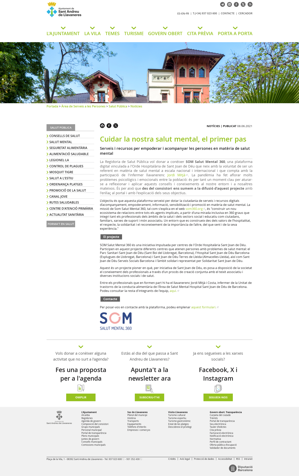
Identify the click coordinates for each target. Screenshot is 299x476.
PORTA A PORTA (235, 33)
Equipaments (134, 423)
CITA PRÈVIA (200, 33)
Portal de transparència (93, 432)
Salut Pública (118, 106)
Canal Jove (58, 196)
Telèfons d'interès (136, 426)
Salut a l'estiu (61, 178)
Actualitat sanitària (66, 215)
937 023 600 (115, 459)
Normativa (215, 438)
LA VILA (92, 33)
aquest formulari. (203, 307)
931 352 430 (133, 459)
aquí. (173, 291)
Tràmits (214, 418)
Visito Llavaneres (178, 412)
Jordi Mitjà (176, 175)
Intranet (248, 458)
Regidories (87, 418)
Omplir (80, 397)
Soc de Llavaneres (137, 412)
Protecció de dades (204, 458)
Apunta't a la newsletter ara (149, 374)
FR (187, 13)
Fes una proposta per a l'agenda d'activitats (80, 378)
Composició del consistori (95, 423)
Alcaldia (85, 414)
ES (178, 13)
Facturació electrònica (221, 432)
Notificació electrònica (221, 435)
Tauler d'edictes (218, 426)
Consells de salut (64, 136)
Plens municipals (90, 435)
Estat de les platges (178, 423)
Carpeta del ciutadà (220, 414)
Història (131, 418)
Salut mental (60, 142)
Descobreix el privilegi (180, 426)
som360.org (194, 209)
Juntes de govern (90, 438)
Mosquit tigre (61, 172)
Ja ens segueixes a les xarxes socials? (218, 356)
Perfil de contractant (220, 441)
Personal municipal (91, 429)
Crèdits (172, 458)
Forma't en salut (61, 224)
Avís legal (185, 458)
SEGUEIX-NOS (218, 397)
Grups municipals (90, 426)
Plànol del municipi (137, 414)
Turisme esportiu (177, 418)
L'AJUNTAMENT (63, 33)
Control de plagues (66, 166)
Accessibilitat (225, 458)
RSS (238, 458)
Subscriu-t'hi (149, 397)
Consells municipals (91, 441)
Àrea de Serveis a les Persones (83, 106)
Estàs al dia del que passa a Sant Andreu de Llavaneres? (149, 356)
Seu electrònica (218, 423)
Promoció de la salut (67, 190)
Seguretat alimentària (68, 148)
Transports (133, 420)
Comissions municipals (93, 444)
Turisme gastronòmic (179, 420)
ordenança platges (66, 184)
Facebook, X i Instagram (218, 374)
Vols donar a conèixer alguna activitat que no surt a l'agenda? (81, 356)
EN (183, 13)
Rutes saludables (64, 202)
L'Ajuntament (89, 412)
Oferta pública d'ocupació (223, 444)
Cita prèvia (215, 429)
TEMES (112, 33)
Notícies (136, 106)
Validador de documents (223, 447)
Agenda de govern (91, 420)
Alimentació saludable (69, 154)
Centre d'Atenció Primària (71, 208)
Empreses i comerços (138, 429)
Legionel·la (59, 160)
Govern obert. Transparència (226, 412)
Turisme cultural (176, 414)
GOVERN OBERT (165, 33)
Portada (52, 106)
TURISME (134, 33)
